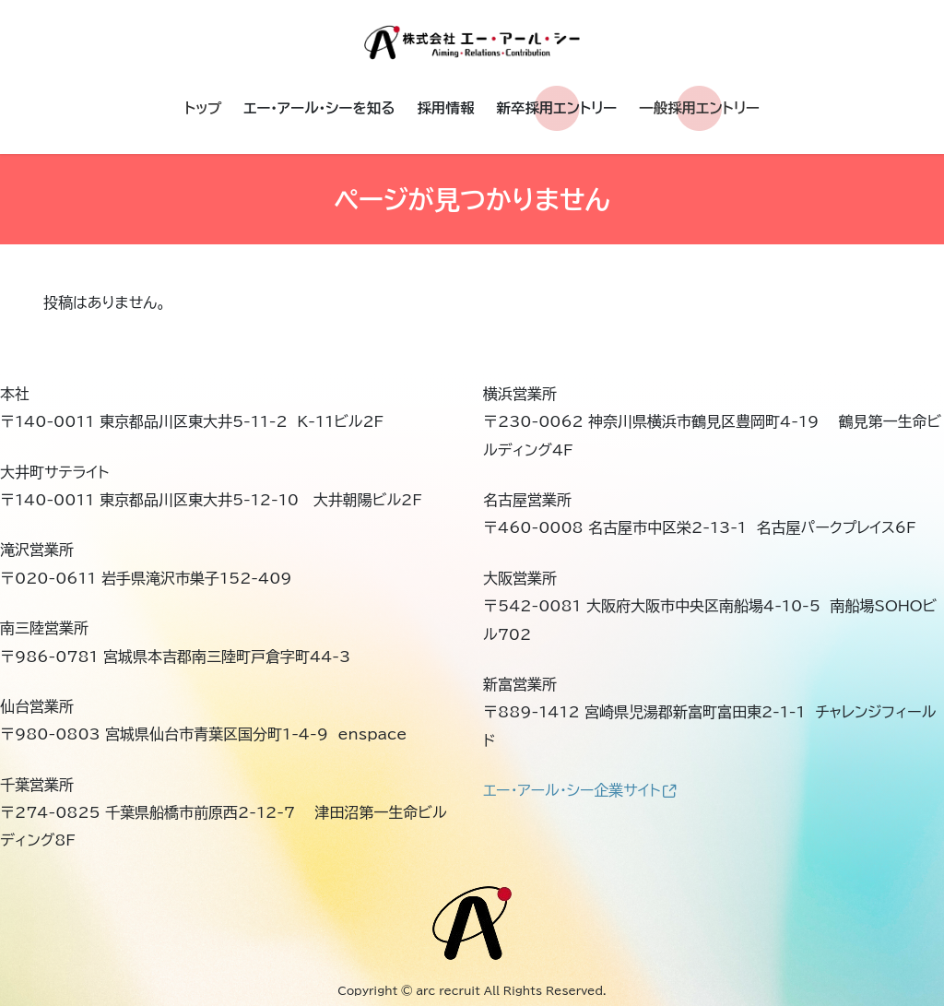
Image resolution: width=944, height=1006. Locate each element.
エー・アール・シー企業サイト (580, 790)
